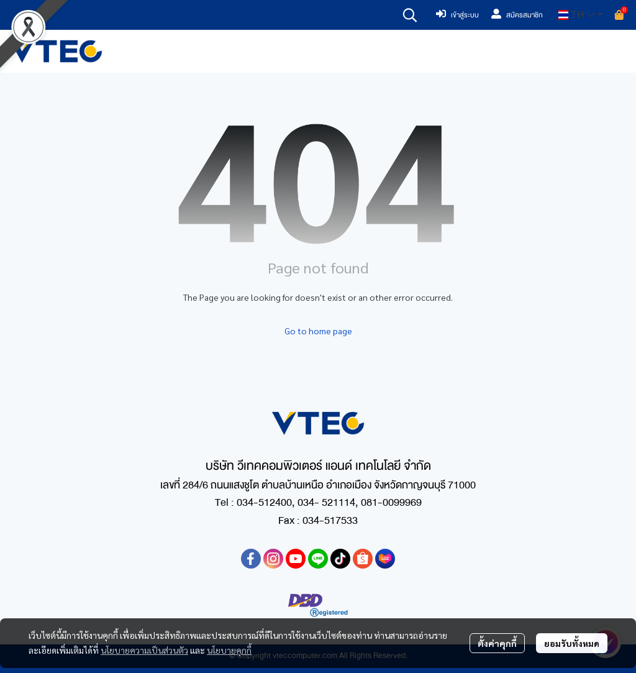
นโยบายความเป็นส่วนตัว (144, 650)
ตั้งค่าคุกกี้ (497, 643)
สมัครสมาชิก (517, 15)
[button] (409, 14)
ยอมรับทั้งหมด (571, 643)
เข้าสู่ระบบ (457, 15)
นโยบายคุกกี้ (229, 650)
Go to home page (318, 330)
